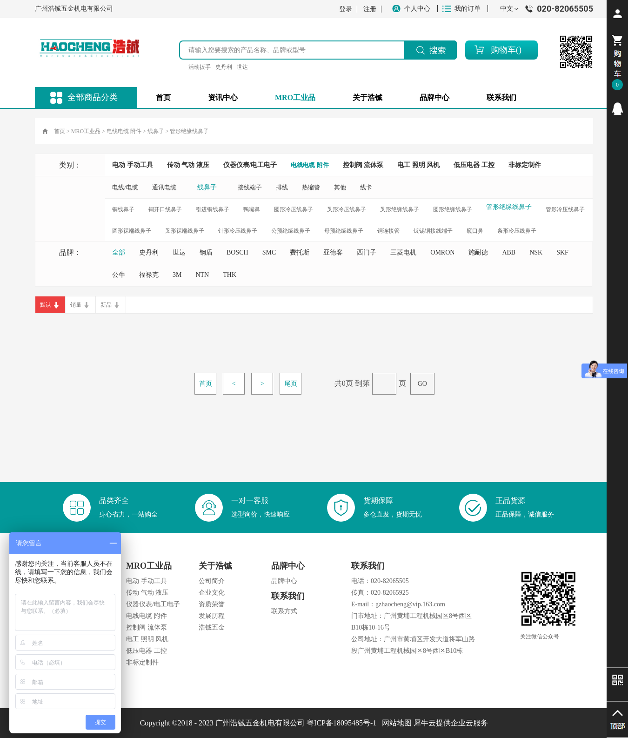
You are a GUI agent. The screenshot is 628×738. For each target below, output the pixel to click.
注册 (369, 9)
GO (422, 383)
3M (177, 274)
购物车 (503, 49)
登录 (345, 9)
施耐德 (478, 252)
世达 (242, 67)
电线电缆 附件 (124, 131)
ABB (508, 252)
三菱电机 (403, 252)
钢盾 (206, 252)
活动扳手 (199, 67)
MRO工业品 (85, 131)
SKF (562, 252)
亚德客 (333, 252)
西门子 (366, 252)
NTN (202, 274)
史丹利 (223, 67)
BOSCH (237, 252)
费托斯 (299, 252)
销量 (75, 305)
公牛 (118, 274)
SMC (269, 252)
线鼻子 (155, 131)
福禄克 (149, 274)
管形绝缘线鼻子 (189, 131)
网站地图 (395, 723)
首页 (163, 97)
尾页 (290, 383)
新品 (106, 305)
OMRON (442, 252)
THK (229, 274)
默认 (45, 305)
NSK (535, 252)
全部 (118, 252)
